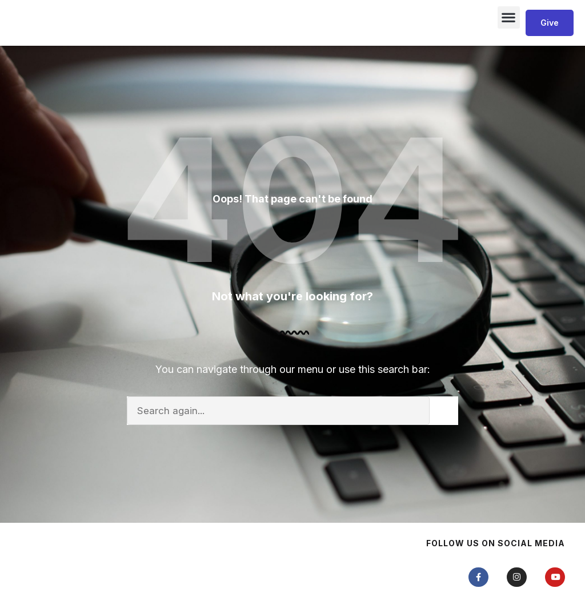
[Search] (444, 465)
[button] (509, 44)
